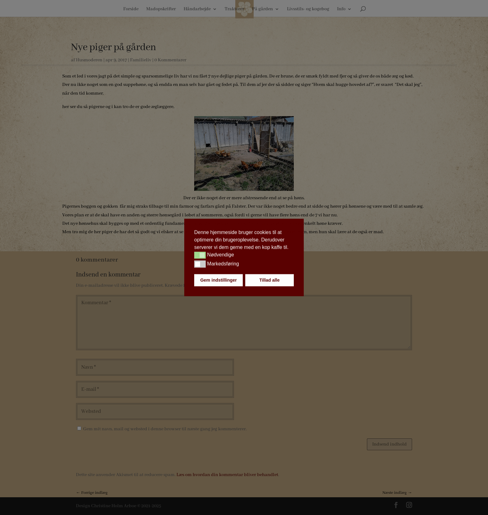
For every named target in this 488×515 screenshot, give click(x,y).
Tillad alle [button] (269, 280)
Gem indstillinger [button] (218, 280)
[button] (200, 255)
